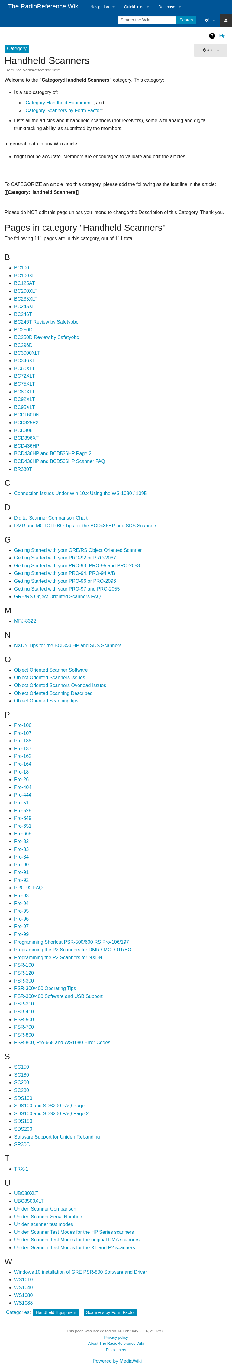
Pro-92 (21, 880)
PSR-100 (24, 965)
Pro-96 (21, 918)
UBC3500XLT (29, 1201)
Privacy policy (116, 1337)
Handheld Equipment (56, 1312)
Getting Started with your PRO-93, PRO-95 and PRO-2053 (77, 565)
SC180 (21, 1074)
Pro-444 (22, 794)
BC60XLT (24, 368)
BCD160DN (27, 414)
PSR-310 (24, 1003)
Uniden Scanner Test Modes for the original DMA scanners (77, 1239)
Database (166, 7)
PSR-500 (24, 1019)
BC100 (21, 267)
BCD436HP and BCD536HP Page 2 (53, 453)
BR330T (23, 469)
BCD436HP (26, 445)
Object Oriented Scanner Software (51, 670)
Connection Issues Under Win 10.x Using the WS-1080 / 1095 (80, 493)
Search (186, 20)
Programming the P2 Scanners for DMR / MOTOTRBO (72, 949)
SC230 (21, 1090)
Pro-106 (22, 725)
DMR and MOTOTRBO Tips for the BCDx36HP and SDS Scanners (85, 525)
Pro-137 (22, 748)
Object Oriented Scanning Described (53, 693)
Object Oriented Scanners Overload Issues (60, 685)
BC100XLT (25, 275)
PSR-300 (24, 980)
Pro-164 (22, 764)
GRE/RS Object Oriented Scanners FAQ (57, 596)
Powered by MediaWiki (117, 1361)
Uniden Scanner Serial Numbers (48, 1216)
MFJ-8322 (25, 621)
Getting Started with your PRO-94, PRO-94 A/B (64, 573)
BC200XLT (25, 291)
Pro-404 (22, 787)
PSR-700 (24, 1027)
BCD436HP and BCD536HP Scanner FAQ (59, 461)
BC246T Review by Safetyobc (46, 321)
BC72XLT (24, 376)
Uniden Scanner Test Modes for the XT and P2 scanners (74, 1247)
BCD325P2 (26, 422)
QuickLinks (133, 7)
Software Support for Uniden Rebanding (57, 1136)
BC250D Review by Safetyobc (46, 337)
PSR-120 (24, 973)
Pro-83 (21, 849)
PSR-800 (24, 1035)
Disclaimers (116, 1350)
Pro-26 (21, 779)
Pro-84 (21, 856)
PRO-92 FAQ (28, 887)
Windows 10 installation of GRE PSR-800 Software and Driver (80, 1272)
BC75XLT (24, 383)
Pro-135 (22, 740)
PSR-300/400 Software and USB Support (58, 996)
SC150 (21, 1067)
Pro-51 (21, 802)
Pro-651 (22, 826)
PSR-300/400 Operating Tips (45, 988)
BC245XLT (25, 306)
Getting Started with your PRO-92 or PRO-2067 (65, 557)
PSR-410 (24, 1011)
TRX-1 (21, 1169)
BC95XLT (24, 407)
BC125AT (24, 283)
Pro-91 (21, 872)
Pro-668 (22, 833)
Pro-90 (21, 864)
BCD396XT (26, 438)
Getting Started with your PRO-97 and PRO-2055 (67, 588)
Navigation (99, 7)
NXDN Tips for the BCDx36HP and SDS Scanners (67, 645)
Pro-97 (21, 926)
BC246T (23, 314)
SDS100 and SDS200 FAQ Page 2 (51, 1113)
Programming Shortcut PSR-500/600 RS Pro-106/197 (71, 942)
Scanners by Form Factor (110, 1312)
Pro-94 (21, 903)
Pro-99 (21, 934)
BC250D (23, 329)
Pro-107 (22, 733)
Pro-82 (21, 841)
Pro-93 (21, 895)
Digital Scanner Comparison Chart (51, 517)
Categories (17, 1312)
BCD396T (24, 430)
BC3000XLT (27, 353)
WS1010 (23, 1279)
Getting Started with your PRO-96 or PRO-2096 (65, 581)
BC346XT (24, 360)
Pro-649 (22, 818)
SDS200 (23, 1129)
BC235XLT (25, 298)
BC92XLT (24, 399)
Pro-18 (21, 771)
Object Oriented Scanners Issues (49, 677)
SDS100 (23, 1098)
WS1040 (23, 1287)
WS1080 (23, 1295)
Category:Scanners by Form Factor (63, 110)
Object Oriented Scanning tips (46, 700)
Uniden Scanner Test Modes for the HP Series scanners (74, 1232)
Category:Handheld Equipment (59, 102)
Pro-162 (22, 756)
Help (221, 36)
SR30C (22, 1144)
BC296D (23, 345)
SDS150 (23, 1121)
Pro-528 (22, 810)
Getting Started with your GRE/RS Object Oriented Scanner (78, 550)
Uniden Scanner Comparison (45, 1208)
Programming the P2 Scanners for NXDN (58, 957)
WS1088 (23, 1302)
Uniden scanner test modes (43, 1224)
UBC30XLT (26, 1193)
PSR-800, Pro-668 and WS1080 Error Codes (62, 1042)
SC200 (21, 1082)
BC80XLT (24, 391)
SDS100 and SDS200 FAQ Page (49, 1105)
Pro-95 (21, 911)
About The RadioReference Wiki (116, 1343)
